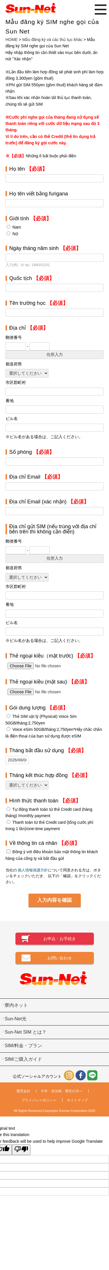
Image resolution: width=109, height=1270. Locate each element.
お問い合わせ (59, 958)
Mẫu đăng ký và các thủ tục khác (52, 39)
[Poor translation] (21, 1149)
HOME (12, 39)
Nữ (15, 233)
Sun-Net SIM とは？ (26, 1032)
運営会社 (23, 1091)
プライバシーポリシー (39, 1100)
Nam (16, 227)
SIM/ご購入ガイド (23, 1059)
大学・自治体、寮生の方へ (62, 1091)
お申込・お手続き (59, 938)
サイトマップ (77, 1100)
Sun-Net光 (15, 1018)
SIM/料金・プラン (23, 1045)
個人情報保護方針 (33, 870)
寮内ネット (16, 1005)
